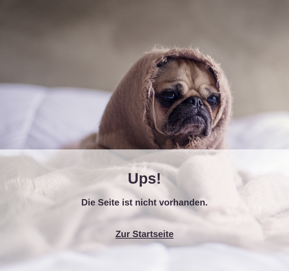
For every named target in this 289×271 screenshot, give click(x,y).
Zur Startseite (145, 234)
